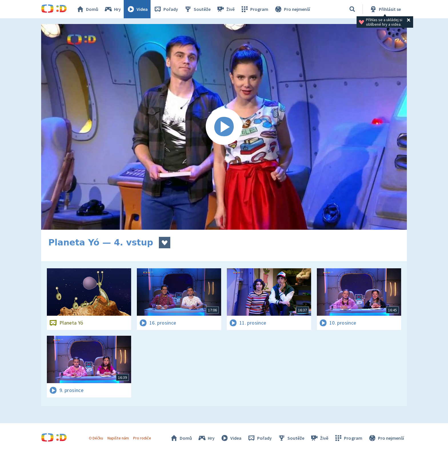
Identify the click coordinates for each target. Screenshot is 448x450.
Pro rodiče (142, 438)
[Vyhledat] (352, 9)
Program (254, 9)
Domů (87, 9)
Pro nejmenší (292, 9)
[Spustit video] (224, 127)
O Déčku (96, 438)
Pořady (165, 9)
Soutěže (197, 9)
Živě (225, 9)
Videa (137, 9)
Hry (112, 9)
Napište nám (118, 438)
